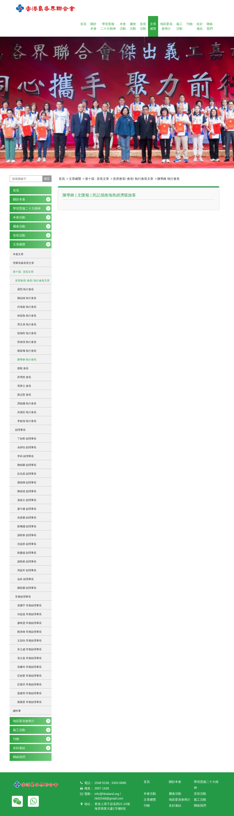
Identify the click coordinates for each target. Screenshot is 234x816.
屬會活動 (133, 26)
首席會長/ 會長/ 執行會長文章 (133, 178)
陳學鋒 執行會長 (168, 178)
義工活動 (179, 26)
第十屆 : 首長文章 (97, 178)
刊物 (189, 24)
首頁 (83, 24)
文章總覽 (153, 26)
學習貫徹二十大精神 (108, 26)
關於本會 (93, 26)
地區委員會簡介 (166, 26)
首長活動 (143, 26)
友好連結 (199, 26)
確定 (47, 178)
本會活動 (123, 26)
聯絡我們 (210, 26)
